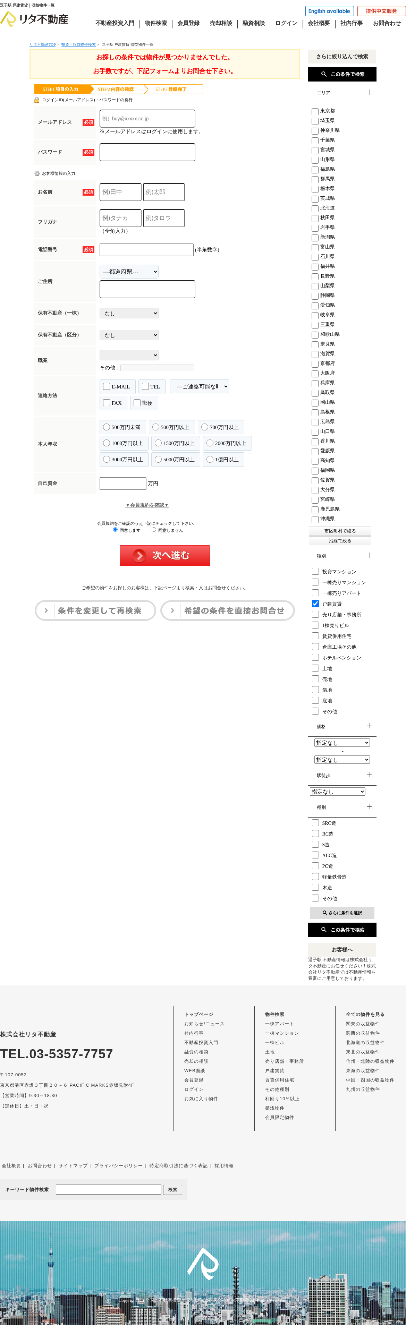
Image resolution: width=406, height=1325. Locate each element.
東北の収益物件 (363, 1051)
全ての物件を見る (365, 1014)
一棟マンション (282, 1033)
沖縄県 (323, 518)
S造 (321, 844)
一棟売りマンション (339, 582)
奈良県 (323, 344)
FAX (112, 402)
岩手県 (323, 227)
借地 (322, 689)
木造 (322, 887)
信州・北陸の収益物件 (370, 1061)
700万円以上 (220, 427)
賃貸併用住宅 (332, 635)
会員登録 (188, 23)
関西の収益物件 (363, 1033)
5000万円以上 (175, 459)
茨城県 (323, 198)
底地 (322, 700)
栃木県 (323, 188)
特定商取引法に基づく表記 (179, 1165)
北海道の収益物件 (365, 1042)
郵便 (143, 402)
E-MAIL (116, 386)
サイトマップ (73, 1165)
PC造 (322, 865)
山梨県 (323, 285)
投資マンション (334, 571)
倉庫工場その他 (334, 646)
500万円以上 (171, 427)
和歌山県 (326, 334)
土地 (322, 668)
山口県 (323, 431)
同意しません (167, 530)
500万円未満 (122, 427)
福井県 (323, 266)
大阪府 (323, 373)
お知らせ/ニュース (204, 1023)
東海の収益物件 (363, 1070)
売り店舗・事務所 (336, 614)
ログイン (286, 23)
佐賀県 (323, 479)
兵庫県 (323, 382)
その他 (324, 711)
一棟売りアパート (336, 592)
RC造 (323, 833)
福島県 (323, 169)
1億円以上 (222, 459)
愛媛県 (323, 450)
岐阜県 (323, 314)
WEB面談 (194, 1070)
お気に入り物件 (201, 1098)
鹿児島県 (326, 509)
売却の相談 (196, 1061)
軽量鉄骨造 (329, 876)
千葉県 (323, 140)
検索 (172, 1189)
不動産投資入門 (114, 23)
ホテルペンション (336, 657)
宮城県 (323, 149)
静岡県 (323, 295)
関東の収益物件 (363, 1023)
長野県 (323, 276)
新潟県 (323, 237)
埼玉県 (323, 120)
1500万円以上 (175, 442)
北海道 (323, 208)
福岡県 (323, 470)
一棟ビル (275, 1042)
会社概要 (319, 23)
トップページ (198, 1014)
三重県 (323, 324)
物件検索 (156, 23)
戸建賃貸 (327, 603)
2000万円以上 (226, 442)
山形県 (323, 159)
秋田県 (323, 217)
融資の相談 (196, 1051)
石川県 (323, 256)
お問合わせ (387, 23)
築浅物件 (275, 1108)
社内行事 (351, 23)
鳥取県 (323, 392)
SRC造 (324, 822)
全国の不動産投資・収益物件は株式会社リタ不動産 (197, 1300)
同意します (127, 530)
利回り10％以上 (282, 1098)
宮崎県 (323, 499)
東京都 (323, 110)
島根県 (323, 411)
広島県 (323, 421)
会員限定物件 (279, 1117)
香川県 (323, 441)
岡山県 (323, 402)
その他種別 (277, 1089)
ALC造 (324, 855)
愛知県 (323, 305)
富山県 (323, 246)
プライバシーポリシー (118, 1165)
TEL (151, 386)
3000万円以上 (123, 459)
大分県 (323, 489)
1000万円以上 (123, 442)
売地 (322, 678)
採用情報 (224, 1165)
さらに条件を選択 (342, 913)
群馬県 (323, 178)
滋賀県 (323, 353)
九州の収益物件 (363, 1089)
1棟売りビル (330, 625)
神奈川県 (326, 130)
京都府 (323, 363)
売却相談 (221, 23)
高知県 (323, 460)
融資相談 (254, 23)
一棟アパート (279, 1023)
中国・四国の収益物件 (370, 1080)
